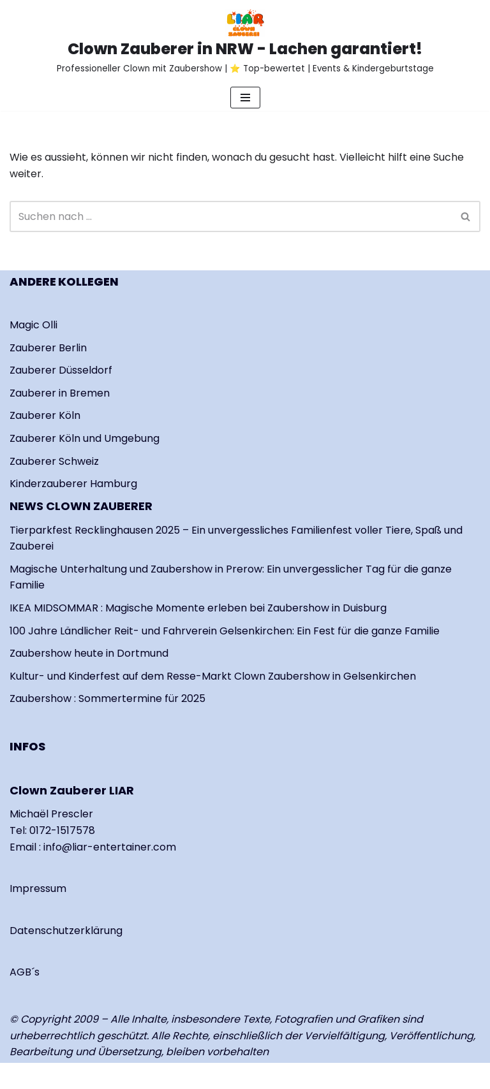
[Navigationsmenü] (245, 97)
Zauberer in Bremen (60, 393)
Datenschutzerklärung (66, 930)
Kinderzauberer (50, 483)
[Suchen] (231, 216)
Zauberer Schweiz (54, 461)
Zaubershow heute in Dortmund (89, 653)
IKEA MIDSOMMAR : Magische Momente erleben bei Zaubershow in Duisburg (198, 608)
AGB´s (25, 972)
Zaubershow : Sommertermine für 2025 (107, 698)
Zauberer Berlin (48, 347)
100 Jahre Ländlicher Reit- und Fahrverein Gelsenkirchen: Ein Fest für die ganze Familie (225, 631)
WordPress (160, 1076)
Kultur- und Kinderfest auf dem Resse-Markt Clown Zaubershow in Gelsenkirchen (213, 676)
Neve (22, 1076)
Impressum (38, 888)
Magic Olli (33, 325)
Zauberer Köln (45, 415)
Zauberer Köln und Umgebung (85, 438)
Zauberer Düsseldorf (61, 370)
